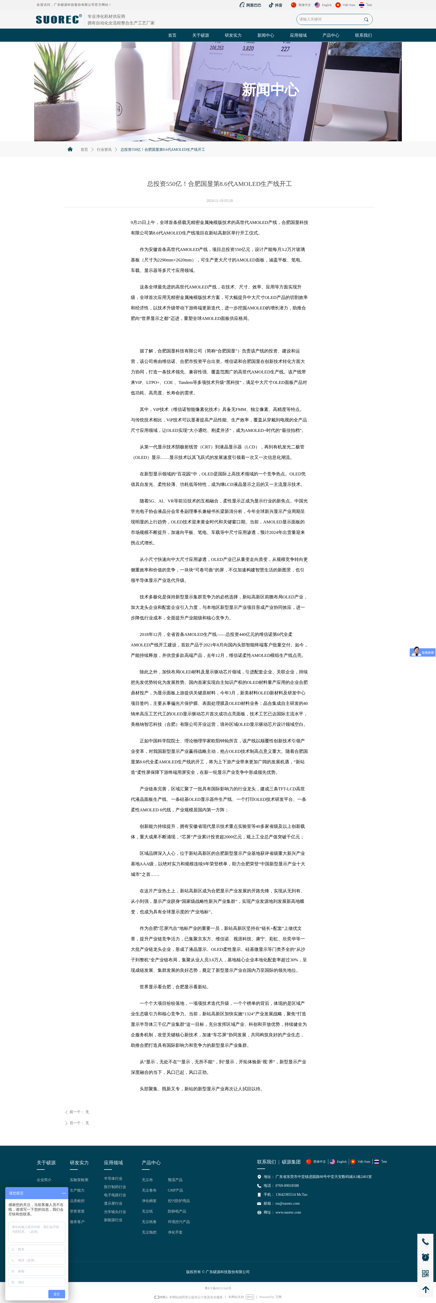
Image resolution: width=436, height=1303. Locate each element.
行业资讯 (104, 150)
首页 (84, 150)
